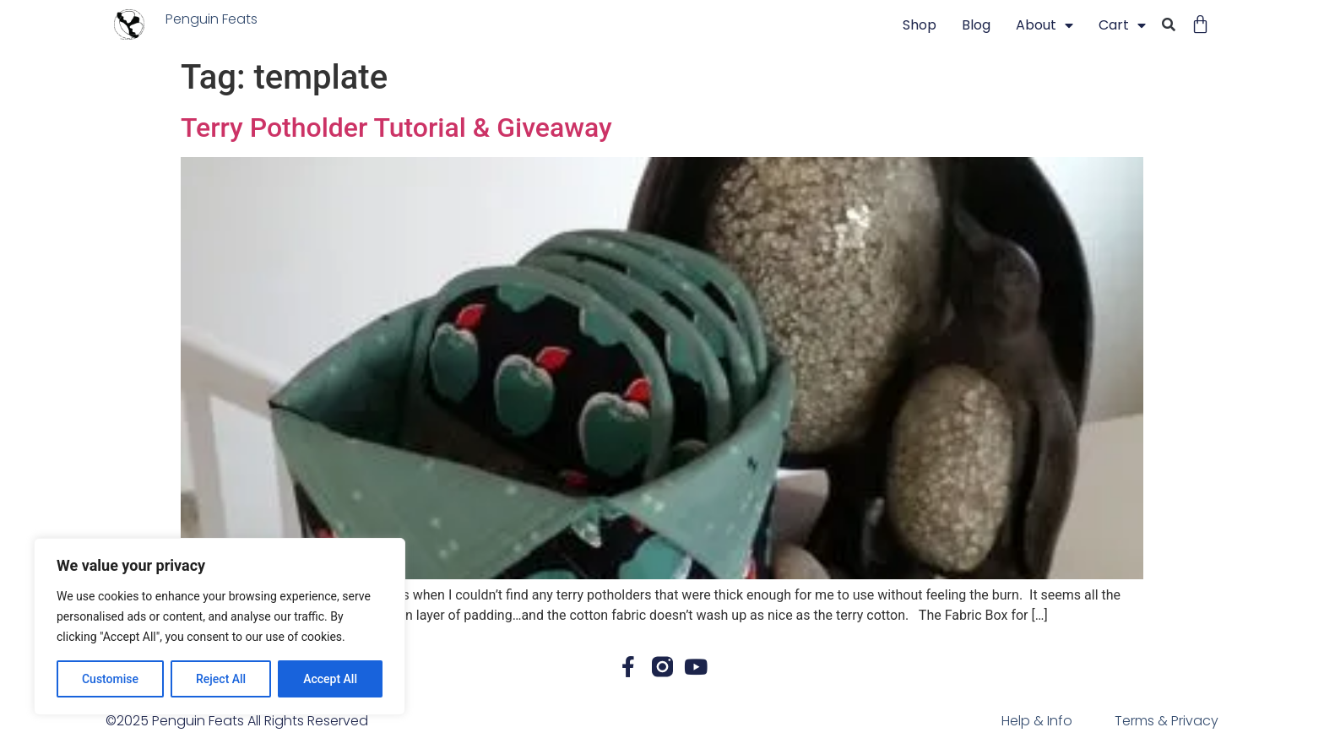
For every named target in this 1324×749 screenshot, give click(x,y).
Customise (110, 679)
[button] (1168, 26)
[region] (219, 626)
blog (976, 25)
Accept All (330, 679)
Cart (1122, 25)
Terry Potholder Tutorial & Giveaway (396, 127)
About (1044, 25)
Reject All (221, 679)
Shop (919, 25)
